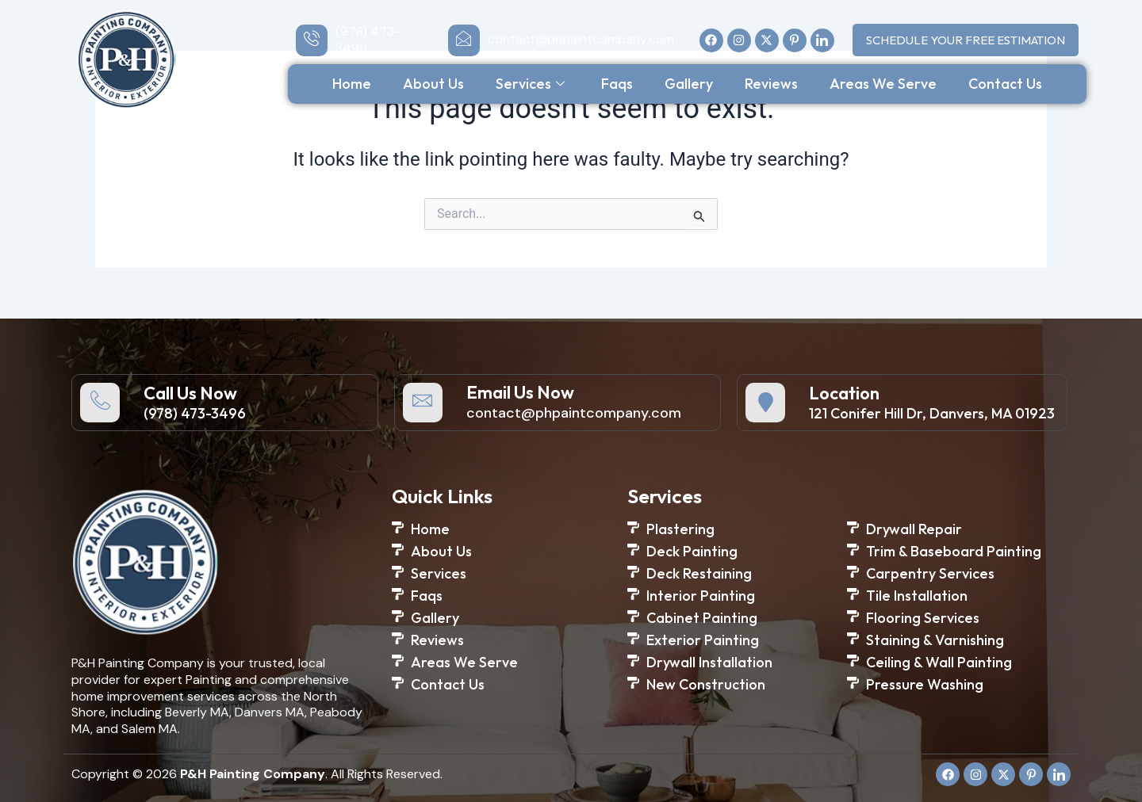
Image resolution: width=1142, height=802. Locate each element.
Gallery (689, 83)
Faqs (617, 83)
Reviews (771, 83)
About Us (433, 83)
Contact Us (1005, 83)
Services (530, 83)
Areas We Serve (883, 83)
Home (351, 83)
